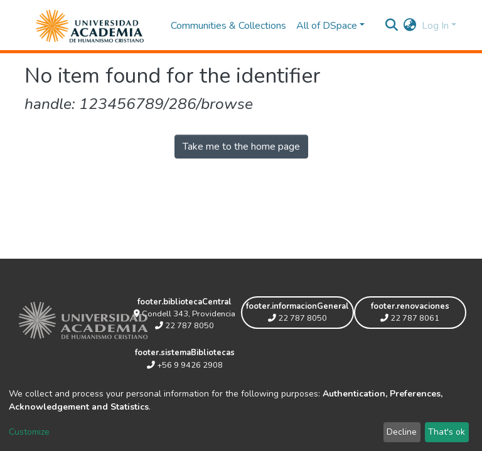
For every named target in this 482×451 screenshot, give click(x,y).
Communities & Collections (228, 26)
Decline (402, 432)
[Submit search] (392, 25)
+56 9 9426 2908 (185, 365)
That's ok (446, 432)
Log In (435, 26)
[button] (410, 25)
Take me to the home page (241, 146)
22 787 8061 (409, 318)
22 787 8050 (184, 325)
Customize (29, 432)
